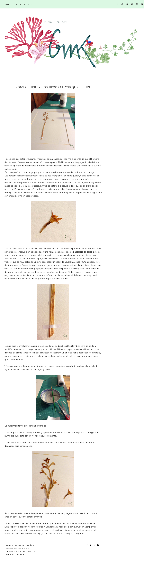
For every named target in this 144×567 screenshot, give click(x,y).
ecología (11, 548)
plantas (10, 554)
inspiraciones (14, 551)
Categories (23, 4)
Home (6, 4)
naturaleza (29, 551)
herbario (23, 548)
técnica (20, 554)
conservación (25, 545)
